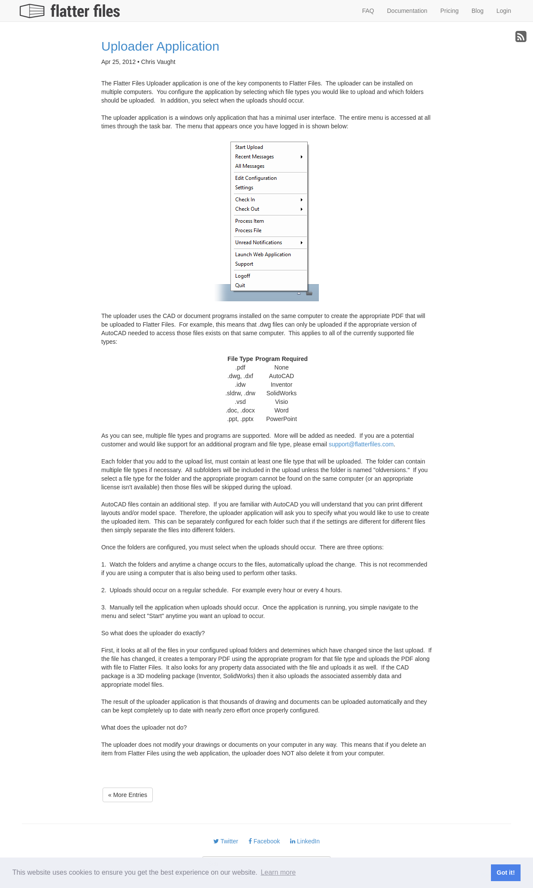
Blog (478, 10)
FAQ (368, 10)
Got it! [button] (506, 872)
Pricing (449, 10)
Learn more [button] (278, 872)
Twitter (225, 841)
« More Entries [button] (127, 794)
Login (504, 10)
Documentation (407, 10)
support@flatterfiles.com (361, 444)
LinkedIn (305, 841)
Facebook (264, 841)
